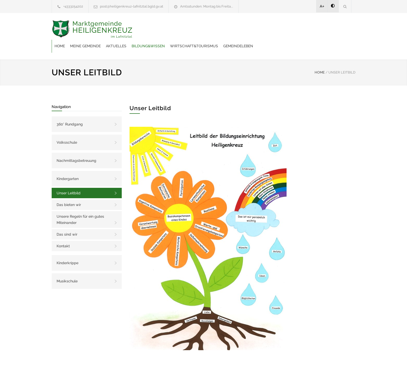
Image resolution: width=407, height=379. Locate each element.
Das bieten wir (69, 192)
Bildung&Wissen (231, 30)
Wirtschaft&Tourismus (277, 30)
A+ (322, 6)
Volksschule (67, 129)
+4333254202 (73, 6)
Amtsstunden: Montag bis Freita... (206, 6)
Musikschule (67, 268)
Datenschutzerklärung (271, 368)
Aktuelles (199, 30)
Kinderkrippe (67, 250)
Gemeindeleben (321, 30)
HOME (320, 59)
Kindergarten (68, 166)
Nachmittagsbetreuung (76, 147)
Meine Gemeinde (168, 30)
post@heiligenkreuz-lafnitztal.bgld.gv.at (131, 6)
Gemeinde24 (160, 368)
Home (143, 30)
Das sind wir (67, 221)
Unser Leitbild (68, 180)
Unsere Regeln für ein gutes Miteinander (80, 206)
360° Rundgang (70, 111)
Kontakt (63, 233)
